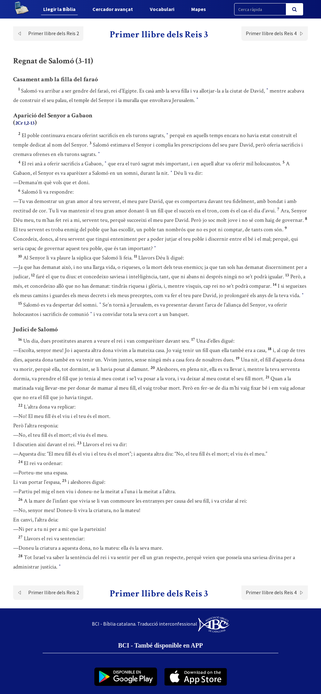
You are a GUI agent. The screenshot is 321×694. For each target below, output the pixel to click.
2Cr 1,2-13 (24, 123)
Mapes (198, 9)
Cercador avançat (112, 9)
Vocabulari (162, 9)
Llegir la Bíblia (59, 9)
